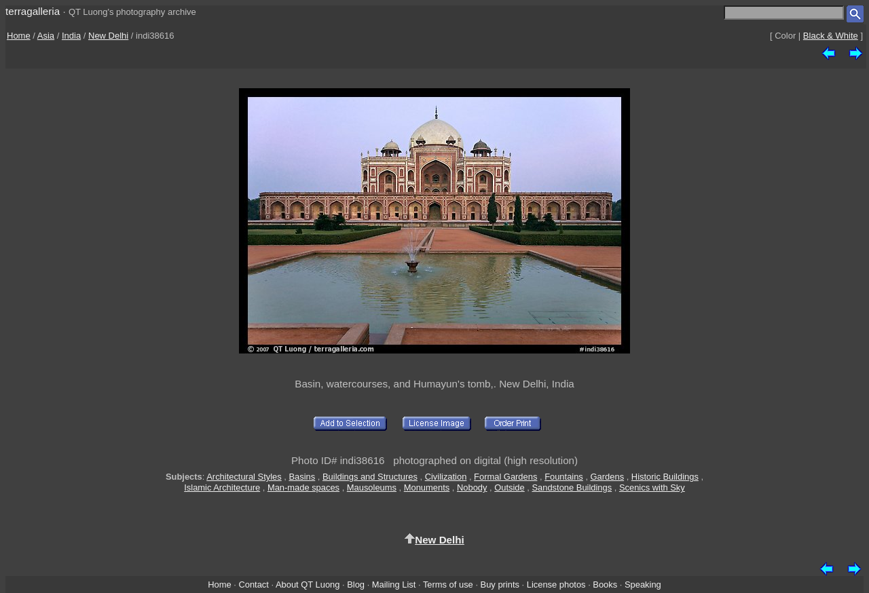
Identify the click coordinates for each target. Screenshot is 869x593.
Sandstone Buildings (572, 487)
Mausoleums (371, 487)
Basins (302, 477)
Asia (45, 36)
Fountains (563, 477)
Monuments (426, 487)
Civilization (446, 477)
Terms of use (448, 584)
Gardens (608, 477)
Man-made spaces (303, 487)
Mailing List (394, 584)
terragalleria (32, 11)
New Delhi (108, 36)
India (71, 36)
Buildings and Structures (370, 477)
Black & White (830, 36)
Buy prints (500, 584)
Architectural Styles (243, 477)
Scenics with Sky (652, 487)
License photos (556, 584)
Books (605, 584)
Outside (509, 487)
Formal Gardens (505, 477)
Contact (253, 584)
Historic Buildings (665, 477)
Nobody (472, 487)
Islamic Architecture (222, 487)
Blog (356, 584)
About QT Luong (307, 584)
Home (19, 36)
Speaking (643, 584)
